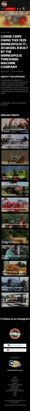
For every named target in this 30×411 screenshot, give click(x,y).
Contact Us (15, 383)
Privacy (15, 394)
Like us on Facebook (15, 345)
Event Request (15, 387)
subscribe (10, 9)
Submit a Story (15, 386)
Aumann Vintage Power (15, 389)
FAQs (15, 392)
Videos (15, 377)
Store (15, 378)
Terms (15, 395)
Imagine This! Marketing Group (18, 405)
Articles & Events (15, 380)
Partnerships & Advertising (15, 384)
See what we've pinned (15, 350)
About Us (15, 381)
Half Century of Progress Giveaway (15, 391)
